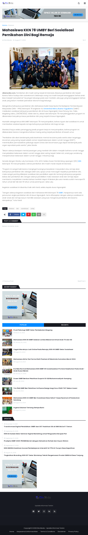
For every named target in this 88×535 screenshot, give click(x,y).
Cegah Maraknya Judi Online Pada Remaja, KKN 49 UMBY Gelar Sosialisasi (43, 349)
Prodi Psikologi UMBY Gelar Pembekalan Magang (32, 330)
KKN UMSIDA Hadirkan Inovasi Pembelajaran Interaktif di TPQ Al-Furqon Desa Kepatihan (39, 448)
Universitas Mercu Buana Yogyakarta (58, 108)
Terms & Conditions (47, 531)
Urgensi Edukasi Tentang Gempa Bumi (28, 408)
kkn (17, 208)
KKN (79, 161)
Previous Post (8, 281)
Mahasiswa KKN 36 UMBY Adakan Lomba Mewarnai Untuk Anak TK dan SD (42, 340)
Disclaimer (62, 531)
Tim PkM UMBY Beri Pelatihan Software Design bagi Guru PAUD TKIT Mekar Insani (45, 388)
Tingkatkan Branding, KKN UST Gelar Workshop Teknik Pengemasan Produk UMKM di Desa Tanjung (43, 455)
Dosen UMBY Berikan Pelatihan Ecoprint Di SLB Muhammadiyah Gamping (42, 379)
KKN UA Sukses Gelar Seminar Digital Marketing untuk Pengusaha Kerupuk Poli (35, 434)
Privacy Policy (73, 531)
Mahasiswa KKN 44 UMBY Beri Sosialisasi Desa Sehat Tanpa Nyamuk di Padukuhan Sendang (46, 399)
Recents (64, 325)
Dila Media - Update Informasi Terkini (50, 528)
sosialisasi (24, 208)
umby (32, 208)
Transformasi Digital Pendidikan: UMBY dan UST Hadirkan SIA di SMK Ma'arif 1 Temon (38, 427)
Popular (23, 325)
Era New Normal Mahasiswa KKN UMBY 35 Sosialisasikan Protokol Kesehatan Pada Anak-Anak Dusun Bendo (48, 370)
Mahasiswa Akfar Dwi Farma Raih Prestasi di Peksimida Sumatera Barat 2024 (44, 359)
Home (4, 25)
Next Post (81, 281)
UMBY (61, 193)
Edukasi (11, 25)
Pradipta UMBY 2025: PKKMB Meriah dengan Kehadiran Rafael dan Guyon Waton (36, 441)
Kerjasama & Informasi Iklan (27, 531)
